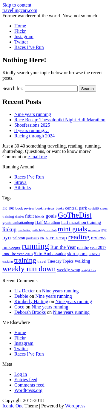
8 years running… (31, 130)
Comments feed (29, 384)
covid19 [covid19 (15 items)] (93, 208)
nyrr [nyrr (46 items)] (6, 238)
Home (20, 25)
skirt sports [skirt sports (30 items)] (77, 253)
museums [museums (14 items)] (94, 230)
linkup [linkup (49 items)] (9, 229)
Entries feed (25, 379)
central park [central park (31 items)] (76, 207)
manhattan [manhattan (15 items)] (24, 230)
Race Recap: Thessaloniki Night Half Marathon (59, 119)
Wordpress (75, 405)
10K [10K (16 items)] (11, 208)
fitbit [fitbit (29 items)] (29, 216)
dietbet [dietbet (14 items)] (19, 216)
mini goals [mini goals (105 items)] (72, 229)
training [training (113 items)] (25, 260)
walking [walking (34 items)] (82, 260)
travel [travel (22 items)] (41, 261)
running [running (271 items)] (35, 246)
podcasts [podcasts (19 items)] (32, 238)
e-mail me (37, 156)
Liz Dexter (24, 290)
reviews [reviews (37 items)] (98, 238)
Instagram (23, 36)
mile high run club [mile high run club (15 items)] (45, 230)
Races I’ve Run (29, 47)
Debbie (21, 296)
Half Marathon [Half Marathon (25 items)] (47, 222)
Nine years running (32, 114)
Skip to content (16, 4)
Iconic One (13, 405)
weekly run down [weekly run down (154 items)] (29, 268)
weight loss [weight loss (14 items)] (88, 270)
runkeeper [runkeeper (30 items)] (11, 247)
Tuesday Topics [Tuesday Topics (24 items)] (60, 261)
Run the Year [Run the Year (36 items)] (63, 247)
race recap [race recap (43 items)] (56, 238)
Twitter (21, 41)
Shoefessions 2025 (32, 125)
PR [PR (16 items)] (42, 238)
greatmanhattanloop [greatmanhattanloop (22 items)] (18, 222)
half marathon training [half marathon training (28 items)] (81, 222)
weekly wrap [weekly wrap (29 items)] (68, 269)
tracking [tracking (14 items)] (7, 261)
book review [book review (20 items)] (25, 208)
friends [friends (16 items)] (40, 216)
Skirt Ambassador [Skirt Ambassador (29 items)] (50, 253)
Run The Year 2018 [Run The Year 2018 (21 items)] (17, 254)
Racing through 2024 (34, 135)
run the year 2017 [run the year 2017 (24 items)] (91, 247)
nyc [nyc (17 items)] (104, 230)
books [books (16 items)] (60, 208)
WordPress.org (28, 390)
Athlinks (22, 187)
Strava (20, 182)
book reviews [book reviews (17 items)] (45, 208)
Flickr (20, 31)
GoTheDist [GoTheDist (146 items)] (74, 215)
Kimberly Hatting (31, 301)
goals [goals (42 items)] (51, 216)
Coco (19, 306)
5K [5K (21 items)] (4, 208)
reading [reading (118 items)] (79, 237)
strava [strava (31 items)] (94, 253)
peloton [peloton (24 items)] (19, 238)
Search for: (13, 88)
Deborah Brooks (30, 312)
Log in (20, 374)
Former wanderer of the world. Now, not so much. (50, 15)
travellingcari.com (19, 10)
